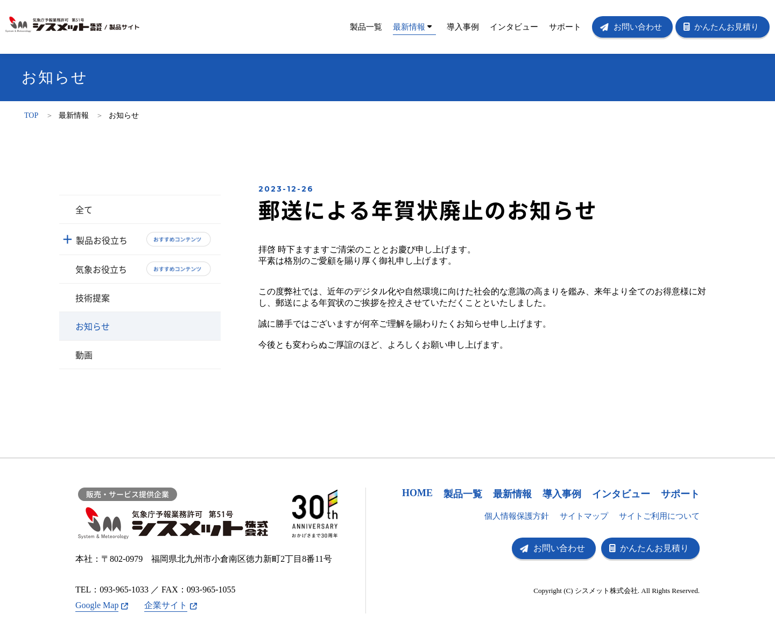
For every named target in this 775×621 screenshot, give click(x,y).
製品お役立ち (102, 240)
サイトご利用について (659, 516)
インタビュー (514, 27)
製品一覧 (366, 27)
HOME (417, 493)
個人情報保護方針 (516, 516)
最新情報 (412, 27)
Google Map (96, 605)
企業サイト (165, 605)
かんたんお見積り (726, 27)
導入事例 (463, 27)
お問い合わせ (638, 27)
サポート (565, 27)
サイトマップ (584, 516)
